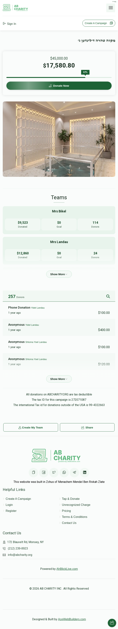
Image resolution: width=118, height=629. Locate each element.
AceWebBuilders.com (72, 619)
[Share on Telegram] (74, 472)
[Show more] (59, 274)
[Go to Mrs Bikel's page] (59, 220)
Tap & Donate (71, 498)
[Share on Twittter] (54, 472)
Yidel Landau (38, 307)
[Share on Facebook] (43, 472)
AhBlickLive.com (67, 568)
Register (11, 510)
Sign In (9, 24)
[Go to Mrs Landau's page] (59, 251)
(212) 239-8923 (18, 548)
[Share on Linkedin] (84, 472)
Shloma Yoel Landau (36, 342)
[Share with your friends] (112, 623)
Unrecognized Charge (76, 504)
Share (87, 427)
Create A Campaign (99, 23)
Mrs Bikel (30, 376)
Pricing (66, 510)
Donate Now (59, 85)
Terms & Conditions (74, 516)
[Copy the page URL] (33, 472)
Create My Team (30, 427)
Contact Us (69, 522)
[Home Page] (15, 10)
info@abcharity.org (20, 554)
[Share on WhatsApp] (64, 472)
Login (9, 504)
